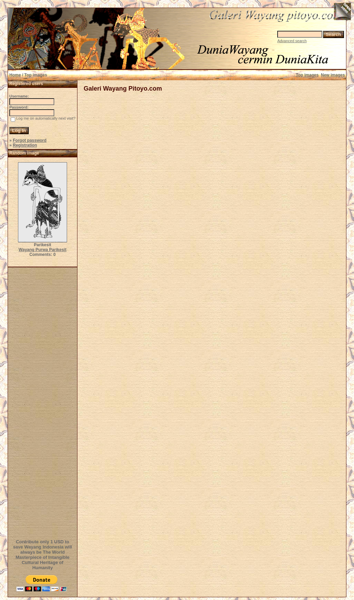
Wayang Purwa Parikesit (42, 249)
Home (15, 75)
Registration (25, 145)
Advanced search (292, 41)
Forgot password (29, 140)
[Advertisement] (43, 402)
